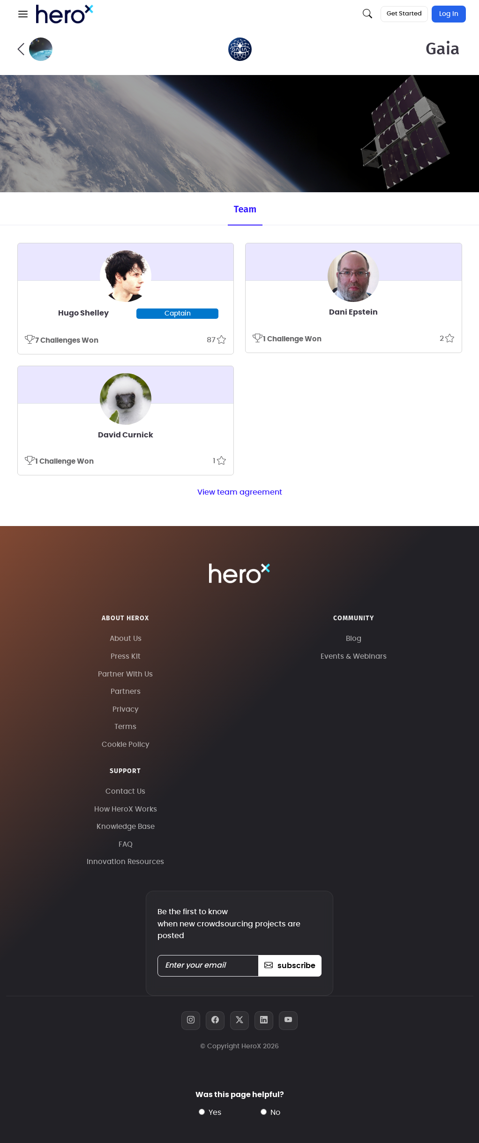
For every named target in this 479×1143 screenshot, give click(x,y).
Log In (448, 14)
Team (245, 209)
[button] (23, 14)
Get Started (404, 14)
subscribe (289, 966)
